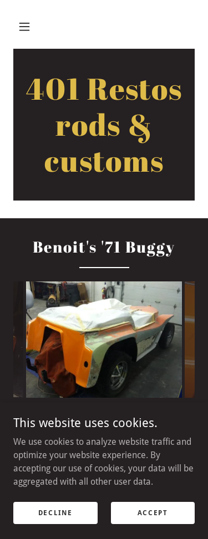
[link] (104, 124)
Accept (153, 512)
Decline (55, 512)
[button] (24, 27)
